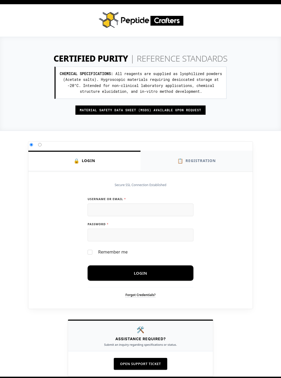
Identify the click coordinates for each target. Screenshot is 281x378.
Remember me (113, 252)
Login (84, 161)
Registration (196, 161)
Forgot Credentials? (140, 295)
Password (98, 224)
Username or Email (107, 199)
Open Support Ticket (140, 363)
